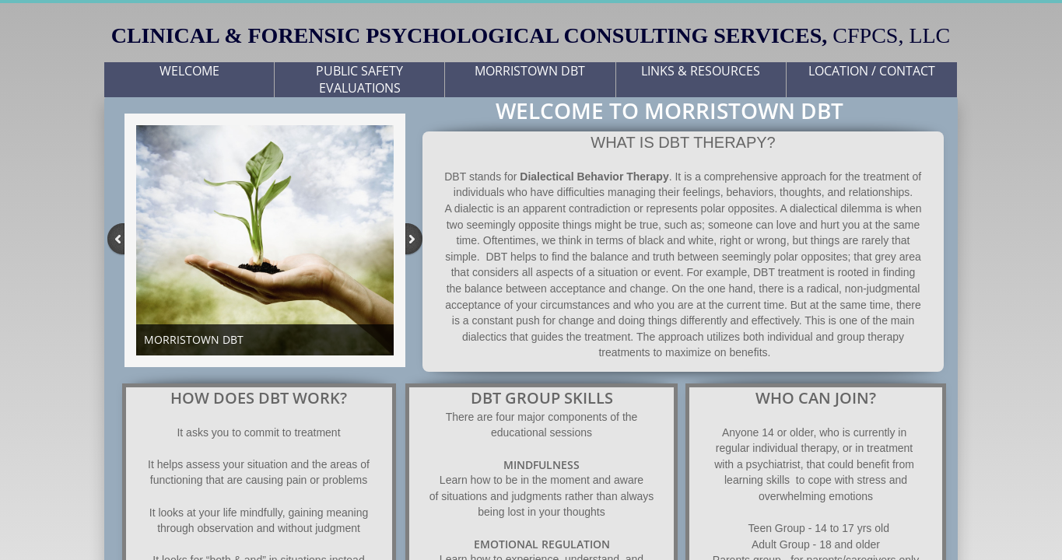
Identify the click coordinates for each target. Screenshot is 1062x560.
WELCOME (189, 70)
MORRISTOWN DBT (530, 70)
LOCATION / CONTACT (871, 70)
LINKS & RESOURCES (700, 70)
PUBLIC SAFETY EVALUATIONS (359, 79)
